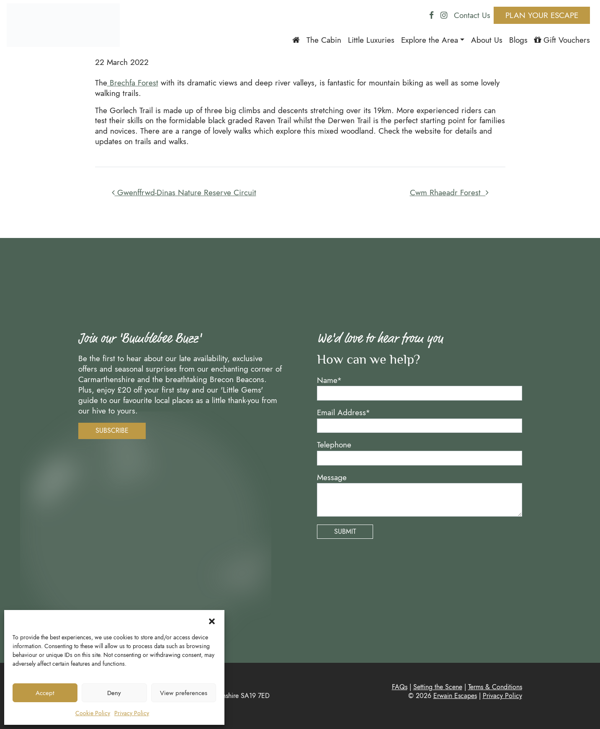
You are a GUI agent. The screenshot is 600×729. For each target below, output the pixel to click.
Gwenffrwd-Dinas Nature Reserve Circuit (184, 192)
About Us (486, 40)
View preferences (183, 693)
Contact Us (472, 15)
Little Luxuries (371, 40)
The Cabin (323, 40)
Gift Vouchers (562, 40)
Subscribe (112, 430)
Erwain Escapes (455, 696)
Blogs (518, 40)
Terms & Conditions (495, 687)
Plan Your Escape (541, 15)
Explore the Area (429, 40)
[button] (212, 620)
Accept (45, 693)
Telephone (334, 444)
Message (332, 477)
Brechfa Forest (132, 82)
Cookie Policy (92, 713)
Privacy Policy (131, 713)
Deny (114, 693)
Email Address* (343, 412)
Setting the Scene (437, 687)
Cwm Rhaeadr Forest (449, 192)
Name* (329, 380)
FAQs (399, 687)
